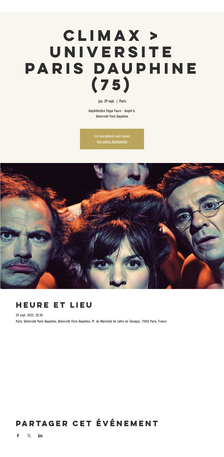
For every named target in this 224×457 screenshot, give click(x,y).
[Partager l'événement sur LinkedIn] (40, 435)
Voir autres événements (112, 141)
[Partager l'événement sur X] (29, 435)
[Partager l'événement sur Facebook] (18, 435)
